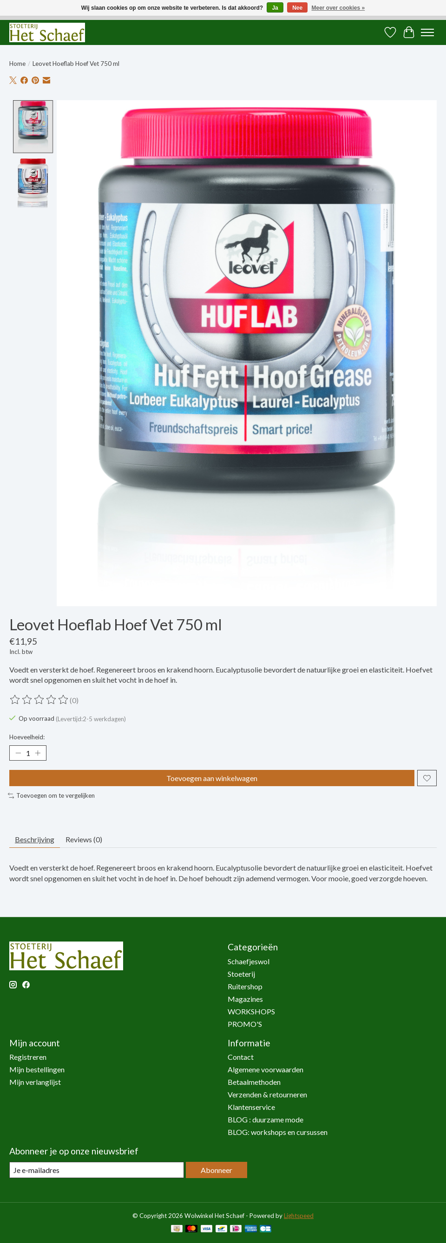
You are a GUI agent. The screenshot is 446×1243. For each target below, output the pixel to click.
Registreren (27, 1056)
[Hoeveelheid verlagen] (18, 753)
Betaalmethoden (254, 1081)
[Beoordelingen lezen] (39, 699)
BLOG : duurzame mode (265, 1119)
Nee (297, 8)
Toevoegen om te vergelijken (51, 795)
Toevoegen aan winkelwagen (211, 778)
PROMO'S (245, 1023)
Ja (275, 8)
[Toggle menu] (427, 32)
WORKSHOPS (251, 1011)
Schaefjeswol (248, 961)
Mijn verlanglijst (35, 1081)
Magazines (245, 998)
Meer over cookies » (338, 8)
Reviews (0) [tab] (84, 839)
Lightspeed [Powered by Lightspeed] (299, 1215)
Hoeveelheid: (27, 737)
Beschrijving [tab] (34, 839)
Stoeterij (241, 973)
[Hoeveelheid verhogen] (38, 753)
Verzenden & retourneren (267, 1094)
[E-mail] (96, 1170)
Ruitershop (245, 986)
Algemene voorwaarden (265, 1069)
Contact (241, 1056)
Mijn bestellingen (37, 1069)
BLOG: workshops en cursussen (278, 1132)
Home (17, 63)
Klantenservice (251, 1106)
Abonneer (216, 1170)
